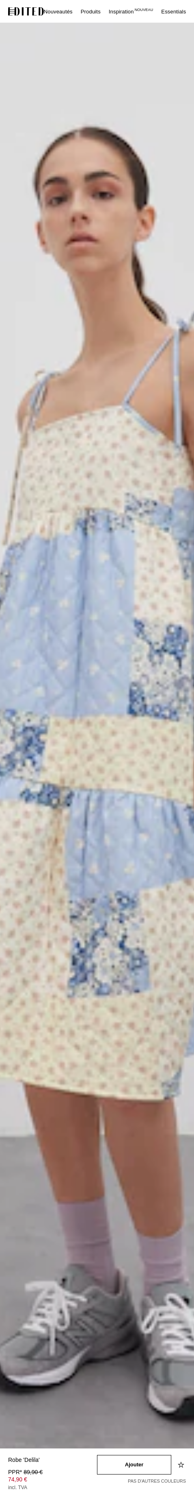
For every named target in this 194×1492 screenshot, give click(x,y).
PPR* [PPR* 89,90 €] (25, 1472)
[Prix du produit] (52, 1480)
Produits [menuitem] (91, 11)
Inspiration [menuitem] (131, 11)
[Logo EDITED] (26, 11)
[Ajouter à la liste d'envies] (182, 1464)
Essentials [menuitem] (173, 11)
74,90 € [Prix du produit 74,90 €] (17, 1479)
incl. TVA (17, 1487)
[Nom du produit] (52, 1460)
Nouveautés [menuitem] (58, 11)
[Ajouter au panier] (134, 1464)
